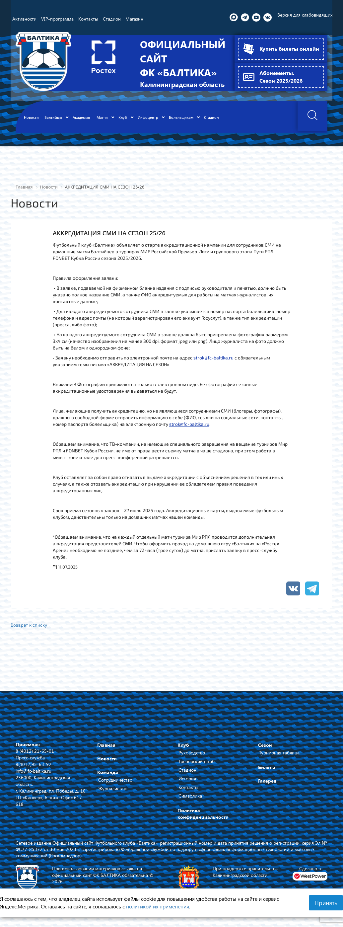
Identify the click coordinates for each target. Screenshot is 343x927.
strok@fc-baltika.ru (213, 362)
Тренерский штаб (196, 767)
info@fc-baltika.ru (33, 776)
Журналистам (112, 794)
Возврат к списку (29, 630)
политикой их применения (157, 906)
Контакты (188, 793)
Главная (106, 751)
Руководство (191, 758)
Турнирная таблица (279, 758)
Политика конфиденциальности (203, 819)
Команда (107, 778)
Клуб (183, 751)
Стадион (187, 776)
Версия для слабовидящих (304, 15)
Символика (190, 802)
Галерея (267, 787)
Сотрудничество (115, 786)
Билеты (266, 773)
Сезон (265, 751)
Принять (325, 903)
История (187, 784)
